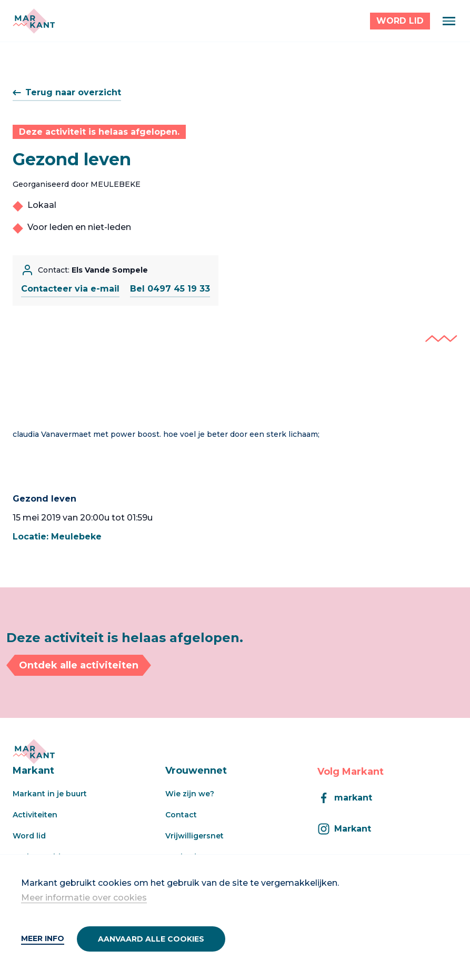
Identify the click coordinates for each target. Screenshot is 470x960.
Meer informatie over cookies (84, 898)
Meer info (42, 938)
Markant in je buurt (50, 793)
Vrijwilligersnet (194, 836)
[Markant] (34, 21)
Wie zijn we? (189, 793)
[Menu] (449, 21)
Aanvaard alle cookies (151, 939)
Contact (181, 814)
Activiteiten (35, 814)
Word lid (29, 836)
